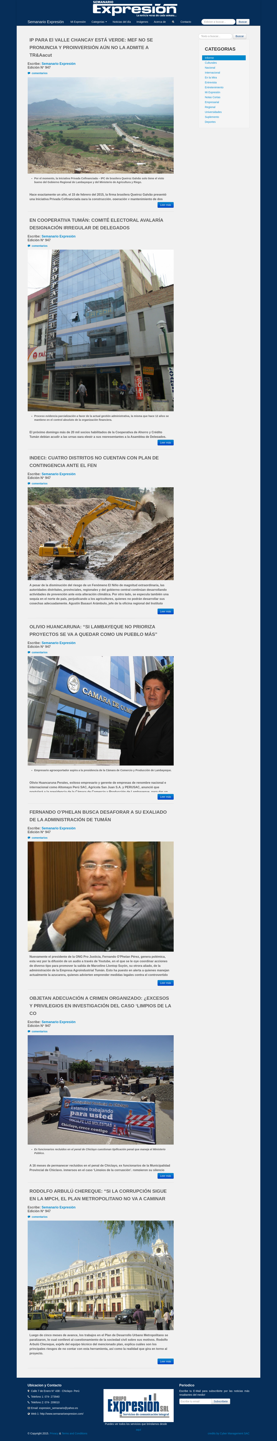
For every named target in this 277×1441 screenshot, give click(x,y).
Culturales (211, 62)
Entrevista (211, 82)
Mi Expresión (78, 21)
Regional (210, 107)
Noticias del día (122, 21)
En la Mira (211, 77)
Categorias (99, 21)
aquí (138, 1429)
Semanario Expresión (46, 22)
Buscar (243, 21)
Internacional (212, 72)
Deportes (210, 121)
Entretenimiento (214, 87)
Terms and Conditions (74, 1433)
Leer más (165, 204)
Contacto (185, 21)
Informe (209, 57)
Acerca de (160, 21)
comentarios (38, 73)
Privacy (54, 1433)
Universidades (213, 112)
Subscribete (221, 1401)
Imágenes (142, 21)
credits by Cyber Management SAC (228, 1433)
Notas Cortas (213, 97)
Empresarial (212, 102)
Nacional (210, 67)
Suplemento (212, 116)
